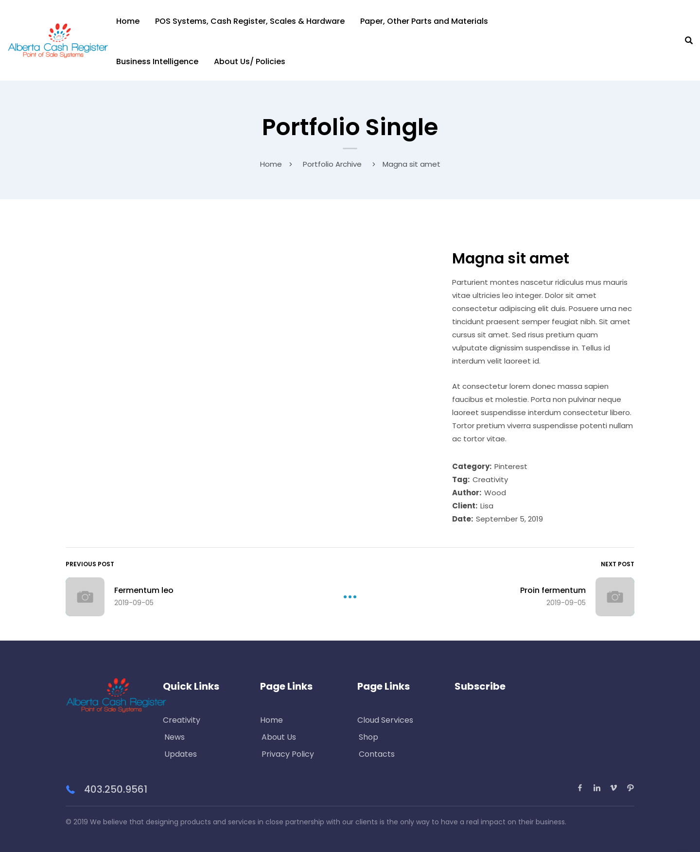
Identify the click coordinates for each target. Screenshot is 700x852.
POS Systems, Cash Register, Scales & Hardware (250, 21)
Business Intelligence (157, 61)
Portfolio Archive (332, 164)
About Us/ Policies (249, 61)
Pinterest (510, 466)
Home (128, 21)
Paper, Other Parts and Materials (424, 21)
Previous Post (90, 564)
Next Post (617, 564)
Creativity (490, 479)
